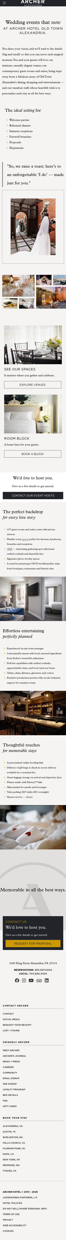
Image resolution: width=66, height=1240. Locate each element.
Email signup (11, 1078)
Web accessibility (14, 1225)
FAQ (5, 1100)
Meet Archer (11, 1050)
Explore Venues (33, 385)
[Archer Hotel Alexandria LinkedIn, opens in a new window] (47, 981)
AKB (9, 549)
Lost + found (11, 1030)
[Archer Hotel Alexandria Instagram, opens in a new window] (24, 981)
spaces (25, 539)
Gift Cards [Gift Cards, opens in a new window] (10, 1106)
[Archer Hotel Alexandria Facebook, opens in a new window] (17, 981)
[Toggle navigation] (4, 3)
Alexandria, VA (13, 1126)
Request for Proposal (33, 943)
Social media (11, 1019)
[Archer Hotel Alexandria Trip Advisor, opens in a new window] (39, 981)
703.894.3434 (38, 973)
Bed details (10, 1095)
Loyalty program (14, 1089)
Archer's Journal (14, 1056)
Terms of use (11, 1214)
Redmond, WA (11, 1165)
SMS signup (10, 1083)
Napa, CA (8, 1154)
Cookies (8, 1231)
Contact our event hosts (33, 495)
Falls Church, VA (14, 1142)
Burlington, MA (13, 1137)
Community (10, 1072)
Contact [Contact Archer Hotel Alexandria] (8, 1013)
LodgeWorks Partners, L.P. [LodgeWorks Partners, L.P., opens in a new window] (20, 1197)
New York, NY (11, 1159)
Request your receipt (17, 1024)
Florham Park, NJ (14, 1148)
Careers (8, 1067)
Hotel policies (12, 1203)
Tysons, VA (9, 1170)
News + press (11, 1061)
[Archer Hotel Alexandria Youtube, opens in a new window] (31, 981)
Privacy (8, 1219)
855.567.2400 (43, 970)
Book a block (33, 454)
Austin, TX (9, 1131)
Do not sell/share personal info (25, 1208)
